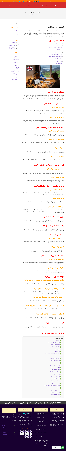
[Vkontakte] (15, 1)
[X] (36, 1)
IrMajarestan (4, 429)
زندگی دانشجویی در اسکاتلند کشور (56, 58)
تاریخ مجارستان (16, 31)
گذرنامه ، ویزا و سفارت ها (15, 71)
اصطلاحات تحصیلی (16, 59)
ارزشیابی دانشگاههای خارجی (14, 57)
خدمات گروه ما (16, 64)
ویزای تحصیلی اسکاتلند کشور (57, 52)
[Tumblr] (26, 1)
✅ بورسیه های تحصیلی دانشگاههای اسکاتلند (53, 390)
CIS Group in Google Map (41, 447)
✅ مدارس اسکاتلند (57, 387)
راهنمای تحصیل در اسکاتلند (55, 344)
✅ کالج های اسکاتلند (57, 349)
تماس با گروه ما (16, 62)
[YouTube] (32, 1)
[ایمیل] (13, 1)
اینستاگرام (30, 414)
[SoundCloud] (17, 1)
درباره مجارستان (16, 68)
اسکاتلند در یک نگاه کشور (58, 43)
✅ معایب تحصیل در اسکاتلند (56, 394)
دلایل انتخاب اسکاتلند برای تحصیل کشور (55, 47)
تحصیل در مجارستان (12, 45)
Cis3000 (3, 425)
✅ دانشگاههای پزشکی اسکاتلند (56, 355)
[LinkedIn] (34, 1)
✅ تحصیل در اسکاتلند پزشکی (56, 364)
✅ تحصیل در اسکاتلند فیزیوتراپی (55, 371)
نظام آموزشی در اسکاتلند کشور (57, 45)
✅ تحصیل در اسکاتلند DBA (56, 383)
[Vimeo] (20, 1)
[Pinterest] (28, 1)
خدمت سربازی (16, 65)
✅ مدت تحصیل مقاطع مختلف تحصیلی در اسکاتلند (52, 385)
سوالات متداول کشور (58, 60)
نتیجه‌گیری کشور (59, 61)
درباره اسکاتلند (57, 340)
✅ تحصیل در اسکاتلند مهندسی (56, 374)
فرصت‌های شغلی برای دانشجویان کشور (55, 56)
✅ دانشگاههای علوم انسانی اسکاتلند (55, 360)
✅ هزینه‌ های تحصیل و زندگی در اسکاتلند (54, 346)
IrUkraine (3, 436)
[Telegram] (24, 1)
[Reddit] (22, 1)
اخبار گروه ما (17, 56)
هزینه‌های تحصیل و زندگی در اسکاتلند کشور (55, 51)
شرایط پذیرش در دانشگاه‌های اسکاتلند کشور (55, 49)
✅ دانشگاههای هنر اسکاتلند (56, 362)
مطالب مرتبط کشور (59, 63)
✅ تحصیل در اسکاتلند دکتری (56, 380)
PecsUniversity (4, 434)
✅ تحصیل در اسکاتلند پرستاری (56, 369)
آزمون (18, 54)
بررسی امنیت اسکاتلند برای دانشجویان (53, 342)
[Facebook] (38, 1)
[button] (52, 5)
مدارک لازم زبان (16, 74)
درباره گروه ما (17, 67)
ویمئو (21, 413)
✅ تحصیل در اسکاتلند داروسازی (55, 367)
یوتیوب (26, 413)
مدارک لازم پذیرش (16, 73)
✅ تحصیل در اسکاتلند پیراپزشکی (55, 373)
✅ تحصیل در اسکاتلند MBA (56, 381)
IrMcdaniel (4, 432)
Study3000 (4, 427)
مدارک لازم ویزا (16, 77)
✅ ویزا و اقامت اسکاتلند (57, 396)
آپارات (24, 413)
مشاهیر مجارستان (16, 33)
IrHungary (4, 430)
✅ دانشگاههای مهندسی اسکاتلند (55, 356)
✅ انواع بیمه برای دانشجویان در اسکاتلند (54, 348)
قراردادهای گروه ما (16, 70)
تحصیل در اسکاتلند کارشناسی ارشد (54, 378)
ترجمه (18, 61)
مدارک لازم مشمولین (16, 76)
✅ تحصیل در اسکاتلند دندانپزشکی (55, 365)
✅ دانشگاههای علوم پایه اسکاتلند (55, 358)
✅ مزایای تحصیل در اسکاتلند (56, 392)
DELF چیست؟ (13, 42)
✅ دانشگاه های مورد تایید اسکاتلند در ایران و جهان (52, 353)
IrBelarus (3, 438)
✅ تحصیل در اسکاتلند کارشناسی (55, 376)
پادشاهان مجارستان (16, 30)
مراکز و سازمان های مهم (15, 79)
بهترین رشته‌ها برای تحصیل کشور (56, 54)
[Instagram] (30, 1)
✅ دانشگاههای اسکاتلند (57, 351)
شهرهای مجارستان (16, 34)
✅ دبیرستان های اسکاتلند (56, 389)
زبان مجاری (17, 36)
